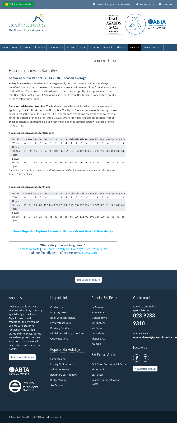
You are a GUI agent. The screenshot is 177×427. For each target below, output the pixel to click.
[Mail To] (114, 60)
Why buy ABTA (58, 312)
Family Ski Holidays (69, 249)
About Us (121, 47)
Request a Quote (96, 249)
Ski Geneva (56, 385)
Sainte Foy (98, 312)
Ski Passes (98, 374)
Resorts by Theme (21, 47)
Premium (134, 47)
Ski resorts (39, 47)
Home (5, 47)
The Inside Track (152, 47)
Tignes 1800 (98, 338)
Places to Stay (55, 47)
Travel (82, 47)
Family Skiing (58, 359)
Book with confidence (62, 317)
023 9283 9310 (87, 253)
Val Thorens (98, 323)
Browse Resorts (28, 249)
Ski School (98, 369)
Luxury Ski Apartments (63, 364)
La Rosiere (98, 307)
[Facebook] (108, 60)
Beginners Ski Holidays (63, 374)
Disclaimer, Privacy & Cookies (67, 333)
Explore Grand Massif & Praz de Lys (88, 231)
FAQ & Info (108, 47)
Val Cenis (97, 328)
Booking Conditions (61, 328)
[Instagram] (145, 358)
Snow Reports (23, 231)
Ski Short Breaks (59, 369)
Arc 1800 (96, 344)
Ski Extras (94, 47)
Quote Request (59, 338)
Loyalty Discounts (60, 323)
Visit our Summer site (20, 4)
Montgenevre (99, 317)
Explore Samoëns (48, 231)
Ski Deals (71, 47)
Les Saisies (98, 333)
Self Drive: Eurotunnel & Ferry (109, 364)
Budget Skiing (58, 380)
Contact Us (56, 307)
